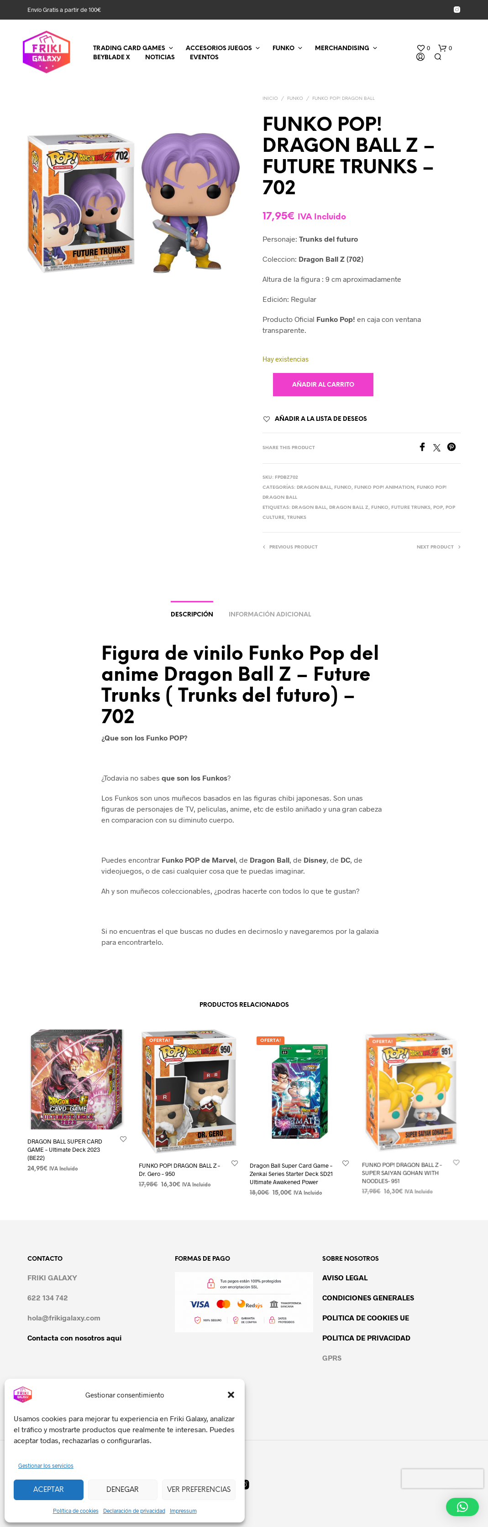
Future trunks (410, 507)
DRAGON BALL (314, 487)
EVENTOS (204, 58)
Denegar (122, 1490)
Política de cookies (76, 1510)
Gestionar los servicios (45, 1465)
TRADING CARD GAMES (129, 49)
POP (438, 507)
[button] (231, 1394)
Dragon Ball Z (348, 507)
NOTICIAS (160, 58)
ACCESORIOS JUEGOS (219, 49)
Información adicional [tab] (270, 615)
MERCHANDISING (342, 49)
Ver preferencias (199, 1490)
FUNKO (283, 49)
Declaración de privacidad (134, 1510)
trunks (296, 517)
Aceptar (48, 1490)
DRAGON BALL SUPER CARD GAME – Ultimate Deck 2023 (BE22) (64, 1149)
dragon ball (309, 507)
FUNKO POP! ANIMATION (384, 487)
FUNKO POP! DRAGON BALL (343, 98)
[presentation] (442, 1478)
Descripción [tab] (192, 615)
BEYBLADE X (111, 58)
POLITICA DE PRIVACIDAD (366, 1337)
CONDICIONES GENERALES (368, 1297)
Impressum (183, 1510)
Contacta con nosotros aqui (74, 1337)
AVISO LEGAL (344, 1277)
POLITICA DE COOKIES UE (365, 1317)
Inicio (270, 98)
